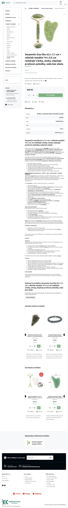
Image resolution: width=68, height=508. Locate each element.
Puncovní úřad (28, 483)
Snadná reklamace (28, 477)
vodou (59, 255)
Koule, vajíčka (9, 41)
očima (29, 151)
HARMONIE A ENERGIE (10, 60)
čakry (31, 199)
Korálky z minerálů (10, 52)
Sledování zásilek (50, 481)
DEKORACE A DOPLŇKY (10, 64)
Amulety (8, 33)
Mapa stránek (17, 506)
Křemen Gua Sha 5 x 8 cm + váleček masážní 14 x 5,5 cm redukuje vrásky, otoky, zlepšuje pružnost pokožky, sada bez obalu (34, 397)
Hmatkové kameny (10, 37)
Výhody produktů (28, 479)
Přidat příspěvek (30, 297)
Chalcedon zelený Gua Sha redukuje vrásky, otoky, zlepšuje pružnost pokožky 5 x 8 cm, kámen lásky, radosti (55, 397)
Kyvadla (8, 43)
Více (44, 80)
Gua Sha (46, 148)
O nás (26, 476)
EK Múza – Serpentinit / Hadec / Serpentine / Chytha (50, 113)
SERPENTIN (28, 173)
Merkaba (8, 47)
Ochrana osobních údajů (52, 477)
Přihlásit (51, 457)
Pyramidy (9, 45)
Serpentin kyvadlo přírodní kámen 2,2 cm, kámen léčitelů (34, 335)
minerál (33, 175)
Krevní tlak (34, 214)
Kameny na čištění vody (12, 54)
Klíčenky (8, 30)
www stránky (57, 504)
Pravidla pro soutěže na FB (30, 481)
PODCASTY (7, 70)
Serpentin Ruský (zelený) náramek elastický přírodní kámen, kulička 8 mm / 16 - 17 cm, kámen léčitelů (54, 335)
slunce (59, 229)
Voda (26, 220)
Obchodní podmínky (51, 476)
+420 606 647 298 (12, 466)
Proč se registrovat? (51, 486)
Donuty (8, 51)
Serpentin (39, 220)
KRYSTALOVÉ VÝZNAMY (10, 67)
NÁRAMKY (7, 10)
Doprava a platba (50, 479)
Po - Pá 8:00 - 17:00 (51, 484)
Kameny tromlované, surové (11, 27)
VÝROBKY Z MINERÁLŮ (33, 8)
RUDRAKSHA (8, 20)
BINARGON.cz (63, 504)
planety (47, 188)
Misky (8, 49)
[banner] (6, 3)
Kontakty (49, 483)
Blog (6, 80)
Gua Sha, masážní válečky (46, 8)
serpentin (29, 183)
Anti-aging (39, 149)
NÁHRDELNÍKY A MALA (10, 17)
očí (39, 167)
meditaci (36, 200)
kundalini (44, 204)
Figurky (8, 35)
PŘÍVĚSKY (7, 14)
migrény (41, 210)
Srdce (8, 39)
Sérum (42, 245)
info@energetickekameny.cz (31, 466)
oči (49, 264)
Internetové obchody (49, 504)
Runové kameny (10, 31)
